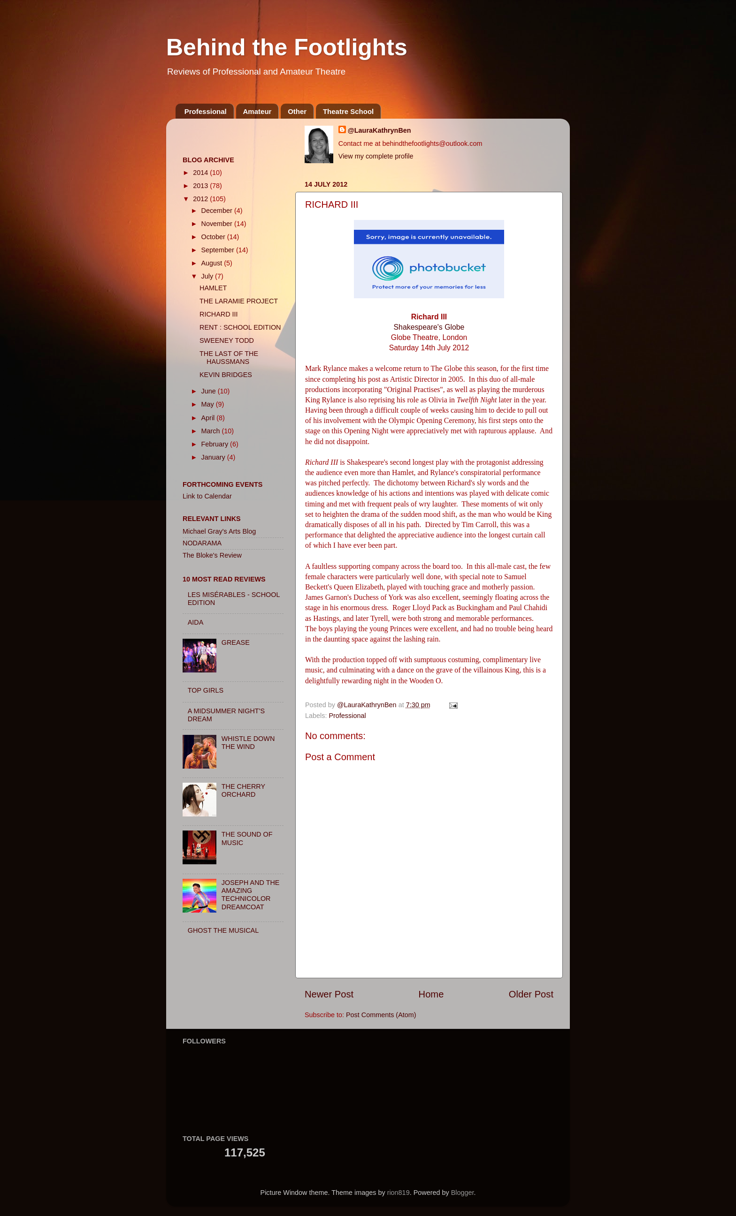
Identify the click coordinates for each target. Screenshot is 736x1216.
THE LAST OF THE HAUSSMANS (228, 357)
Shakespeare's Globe (429, 327)
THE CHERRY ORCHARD (243, 790)
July (208, 276)
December (217, 210)
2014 (201, 172)
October (214, 237)
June (209, 391)
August (212, 263)
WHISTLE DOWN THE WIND (248, 742)
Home (431, 994)
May (208, 404)
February (215, 444)
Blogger (462, 1192)
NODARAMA (202, 543)
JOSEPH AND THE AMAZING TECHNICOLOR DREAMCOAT (251, 895)
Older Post (531, 994)
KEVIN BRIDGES (225, 374)
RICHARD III (218, 314)
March (211, 431)
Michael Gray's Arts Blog (219, 531)
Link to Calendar (207, 496)
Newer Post (329, 994)
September (218, 250)
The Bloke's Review (212, 555)
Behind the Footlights (286, 47)
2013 (201, 185)
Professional (205, 111)
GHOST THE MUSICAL (223, 930)
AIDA (196, 622)
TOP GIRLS (205, 690)
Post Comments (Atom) (381, 1015)
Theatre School (348, 111)
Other (297, 111)
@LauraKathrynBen (379, 130)
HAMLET (213, 288)
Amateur (257, 111)
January (214, 457)
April (209, 418)
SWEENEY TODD (226, 340)
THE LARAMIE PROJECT (238, 301)
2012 (201, 199)
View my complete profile (376, 156)
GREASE (236, 642)
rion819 (398, 1192)
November (217, 223)
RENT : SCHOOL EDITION (240, 327)
